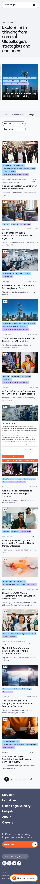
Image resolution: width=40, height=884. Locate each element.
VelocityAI (27, 274)
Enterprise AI (15, 224)
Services (8, 795)
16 (24, 779)
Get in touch (10, 844)
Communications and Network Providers (15, 175)
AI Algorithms (7, 166)
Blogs (11, 22)
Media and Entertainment (17, 482)
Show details (29, 450)
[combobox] (14, 123)
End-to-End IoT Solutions (10, 326)
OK (13, 456)
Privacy (4, 873)
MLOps (5, 172)
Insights (4, 22)
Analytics (6, 634)
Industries (9, 800)
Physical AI (12, 172)
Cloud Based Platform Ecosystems (13, 744)
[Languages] (15, 856)
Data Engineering (29, 479)
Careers (7, 822)
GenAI (5, 482)
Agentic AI (6, 224)
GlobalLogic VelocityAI (17, 806)
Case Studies (18, 114)
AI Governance (7, 581)
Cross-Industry (26, 224)
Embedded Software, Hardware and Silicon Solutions (19, 169)
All (6, 114)
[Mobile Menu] (34, 5)
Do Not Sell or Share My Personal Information (20, 460)
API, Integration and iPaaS (11, 584)
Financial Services (8, 747)
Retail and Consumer (9, 637)
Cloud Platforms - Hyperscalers (21, 376)
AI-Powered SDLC (18, 166)
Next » (31, 779)
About (6, 817)
